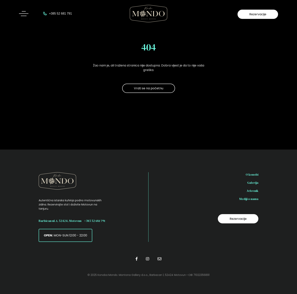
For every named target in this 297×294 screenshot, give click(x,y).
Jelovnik (252, 191)
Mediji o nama (248, 199)
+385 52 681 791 (94, 221)
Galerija (252, 183)
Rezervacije (257, 14)
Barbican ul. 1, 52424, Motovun (60, 221)
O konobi (252, 174)
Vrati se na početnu (148, 88)
